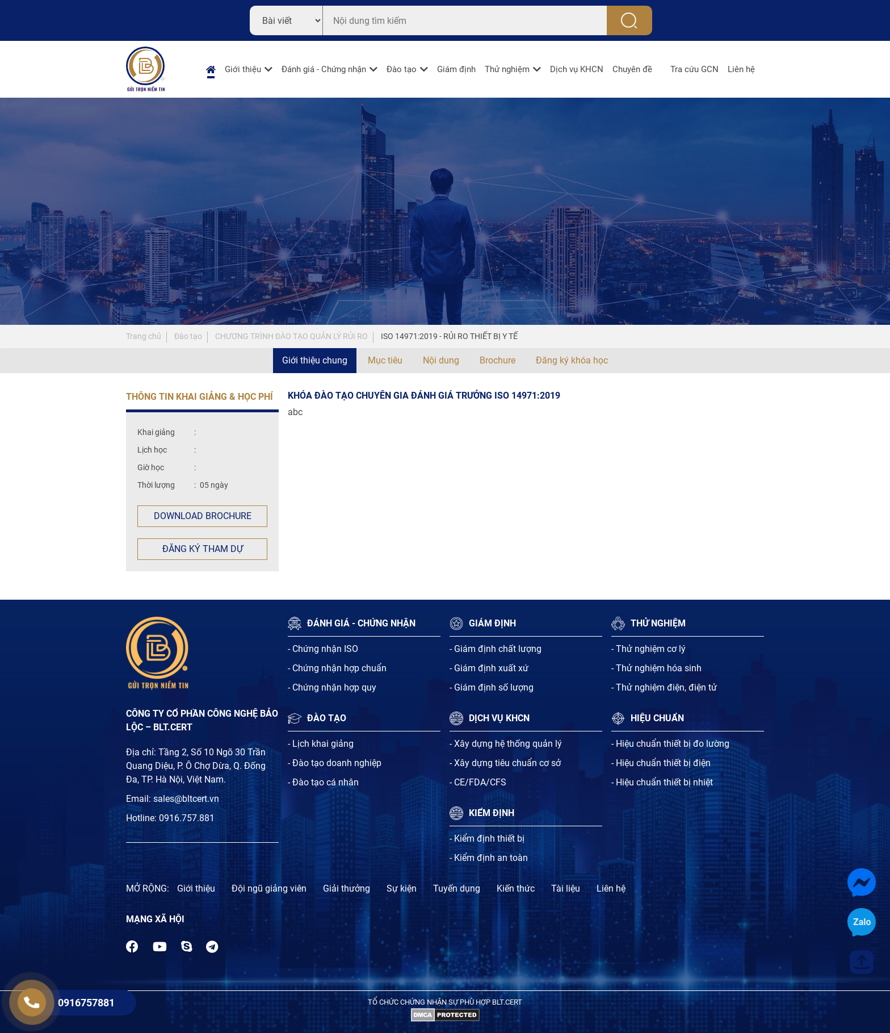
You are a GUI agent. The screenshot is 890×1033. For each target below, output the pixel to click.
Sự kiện (402, 888)
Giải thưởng (346, 888)
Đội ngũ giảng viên (269, 888)
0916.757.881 (187, 818)
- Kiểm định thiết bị (487, 838)
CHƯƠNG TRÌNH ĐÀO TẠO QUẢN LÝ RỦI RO (291, 336)
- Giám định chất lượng (495, 648)
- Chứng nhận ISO (323, 648)
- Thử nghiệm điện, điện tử (664, 687)
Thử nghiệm (507, 69)
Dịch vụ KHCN (576, 69)
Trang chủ (143, 336)
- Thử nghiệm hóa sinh (656, 668)
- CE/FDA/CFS (478, 782)
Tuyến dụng (456, 888)
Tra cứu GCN (694, 69)
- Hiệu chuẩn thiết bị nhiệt (662, 782)
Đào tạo (402, 69)
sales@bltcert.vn (186, 798)
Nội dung (441, 360)
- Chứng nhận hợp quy (332, 687)
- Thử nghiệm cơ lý (648, 648)
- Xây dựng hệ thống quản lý (506, 743)
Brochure (497, 360)
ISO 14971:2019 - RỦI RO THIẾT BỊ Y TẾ (449, 336)
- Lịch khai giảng (321, 743)
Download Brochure (202, 516)
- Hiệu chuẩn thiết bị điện (661, 763)
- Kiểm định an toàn (489, 857)
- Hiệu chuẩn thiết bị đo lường (670, 743)
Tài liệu (565, 888)
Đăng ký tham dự (202, 548)
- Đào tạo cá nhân (323, 782)
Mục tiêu (385, 360)
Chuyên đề (632, 69)
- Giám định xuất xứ (489, 668)
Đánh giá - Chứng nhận (324, 69)
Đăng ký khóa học (572, 360)
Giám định (456, 69)
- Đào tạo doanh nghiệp (334, 763)
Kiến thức (516, 888)
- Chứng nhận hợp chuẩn (337, 668)
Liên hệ (741, 69)
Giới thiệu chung (314, 360)
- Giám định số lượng (492, 687)
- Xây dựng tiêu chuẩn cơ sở (505, 763)
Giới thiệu (243, 69)
